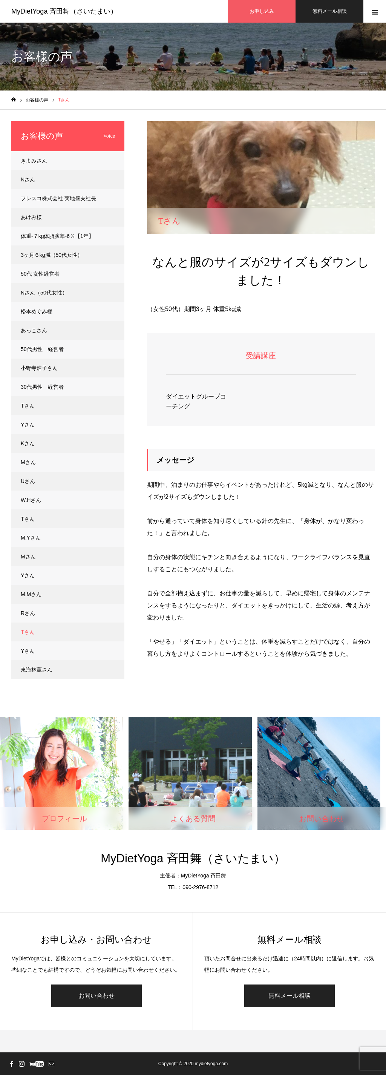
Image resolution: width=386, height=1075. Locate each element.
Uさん (28, 481)
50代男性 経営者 (42, 349)
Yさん (28, 425)
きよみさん (34, 161)
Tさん (28, 406)
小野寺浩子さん (39, 368)
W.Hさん (31, 500)
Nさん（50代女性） (44, 293)
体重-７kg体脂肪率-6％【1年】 (57, 236)
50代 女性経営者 (40, 274)
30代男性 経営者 (42, 387)
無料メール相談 (289, 995)
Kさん (28, 443)
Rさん (28, 613)
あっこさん (34, 330)
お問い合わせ (96, 995)
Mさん (28, 462)
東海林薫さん (36, 670)
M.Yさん (31, 538)
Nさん (28, 179)
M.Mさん (31, 594)
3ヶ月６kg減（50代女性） (52, 255)
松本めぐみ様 (36, 311)
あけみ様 (31, 217)
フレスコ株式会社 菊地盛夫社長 (58, 198)
